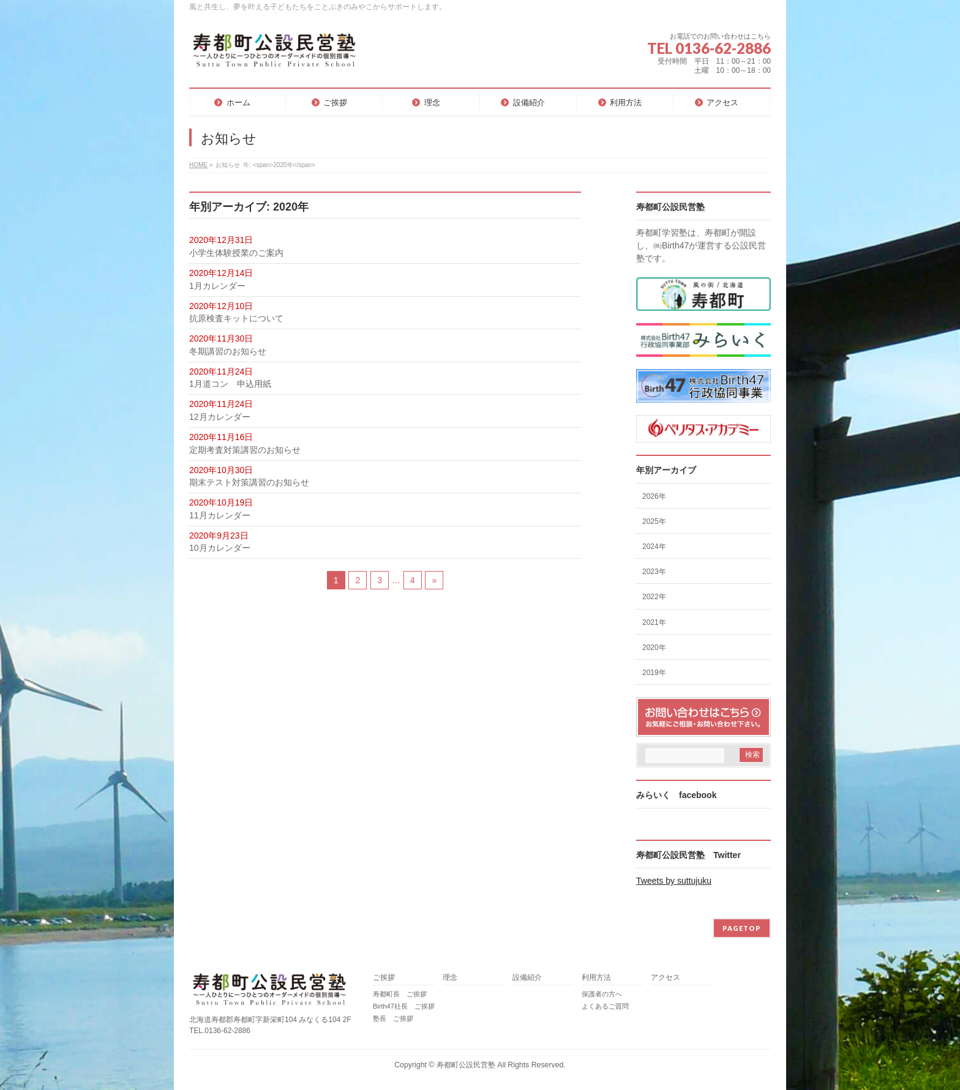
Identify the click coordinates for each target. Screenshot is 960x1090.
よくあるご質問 (605, 1006)
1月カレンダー (217, 286)
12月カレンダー (219, 417)
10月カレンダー (219, 548)
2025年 (654, 521)
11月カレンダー (219, 515)
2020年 (654, 647)
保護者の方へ (602, 994)
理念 (450, 978)
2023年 (654, 571)
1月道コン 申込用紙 (230, 384)
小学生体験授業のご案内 (236, 253)
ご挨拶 (384, 978)
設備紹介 (527, 978)
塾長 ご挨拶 (393, 1018)
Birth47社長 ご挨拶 (404, 1006)
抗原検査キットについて (236, 318)
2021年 (654, 622)
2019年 (654, 672)
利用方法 (596, 978)
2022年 (654, 596)
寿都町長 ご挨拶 (400, 994)
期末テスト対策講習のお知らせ (249, 482)
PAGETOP (741, 928)
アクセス (665, 978)
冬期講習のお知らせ (227, 351)
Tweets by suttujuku (673, 881)
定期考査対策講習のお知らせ (245, 450)
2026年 (654, 496)
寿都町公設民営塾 (466, 1065)
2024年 (654, 546)
